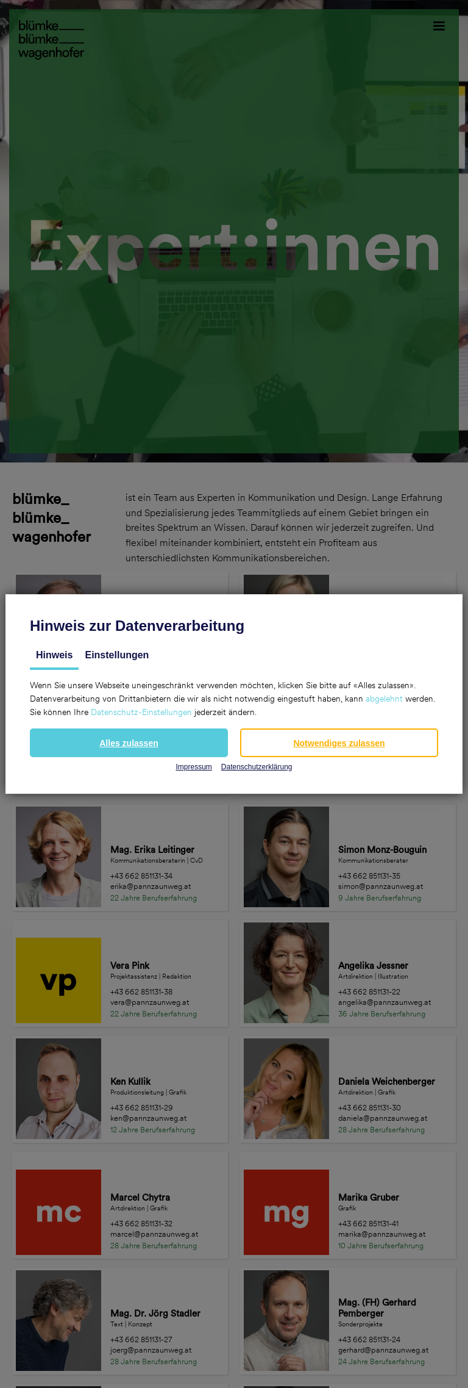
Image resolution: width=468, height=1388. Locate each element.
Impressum (193, 767)
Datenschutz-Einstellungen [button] (141, 712)
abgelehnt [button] (384, 698)
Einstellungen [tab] (117, 655)
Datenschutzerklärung (256, 767)
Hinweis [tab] (54, 655)
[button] (129, 742)
